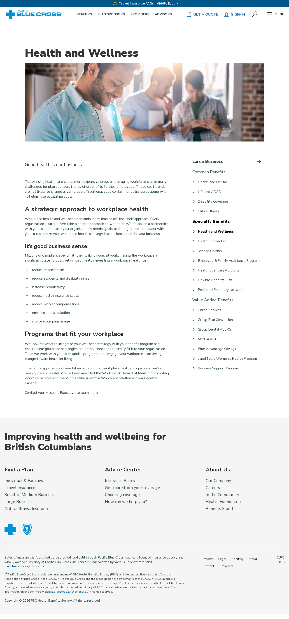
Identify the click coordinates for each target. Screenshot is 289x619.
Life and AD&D (209, 192)
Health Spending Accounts (218, 270)
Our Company (218, 480)
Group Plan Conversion (215, 320)
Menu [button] (275, 14)
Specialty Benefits (211, 221)
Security (237, 559)
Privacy (208, 559)
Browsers (226, 566)
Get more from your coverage (132, 487)
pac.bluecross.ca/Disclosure (24, 566)
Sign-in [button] (234, 14)
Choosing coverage (122, 494)
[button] (255, 14)
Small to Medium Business (29, 494)
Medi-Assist (207, 339)
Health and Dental (212, 182)
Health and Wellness (216, 231)
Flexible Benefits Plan (215, 280)
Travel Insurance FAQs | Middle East (144, 3)
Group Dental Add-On (215, 329)
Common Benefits (208, 172)
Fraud (253, 559)
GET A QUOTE (202, 14)
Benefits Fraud (219, 508)
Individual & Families (24, 480)
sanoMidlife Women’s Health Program (227, 358)
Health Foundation (223, 501)
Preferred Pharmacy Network (220, 289)
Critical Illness (208, 211)
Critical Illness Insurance (27, 508)
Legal (222, 559)
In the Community (222, 494)
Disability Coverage (213, 201)
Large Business (207, 161)
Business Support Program (218, 368)
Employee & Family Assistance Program (229, 260)
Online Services (209, 310)
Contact (208, 566)
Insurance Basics (120, 480)
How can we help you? (126, 501)
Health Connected (212, 241)
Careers (213, 487)
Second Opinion (210, 251)
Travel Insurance (20, 487)
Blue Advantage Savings (217, 349)
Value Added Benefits (212, 300)
